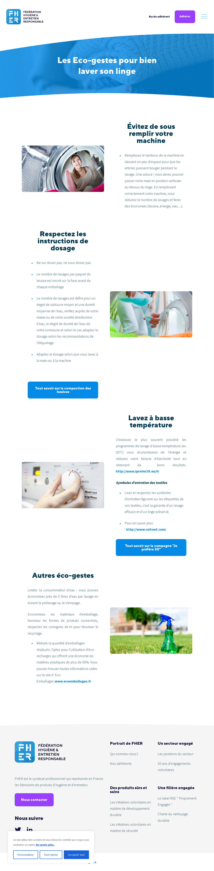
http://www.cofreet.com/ (146, 529)
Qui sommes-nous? (124, 754)
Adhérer (184, 16)
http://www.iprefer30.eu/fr (137, 471)
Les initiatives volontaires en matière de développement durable (130, 808)
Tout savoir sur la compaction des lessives (63, 390)
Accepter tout (76, 854)
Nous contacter (34, 799)
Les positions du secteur (175, 754)
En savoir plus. (45, 844)
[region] (51, 847)
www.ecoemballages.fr (73, 681)
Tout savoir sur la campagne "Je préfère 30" (151, 547)
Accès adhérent (159, 16)
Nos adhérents (121, 763)
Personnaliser (25, 854)
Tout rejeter (51, 854)
